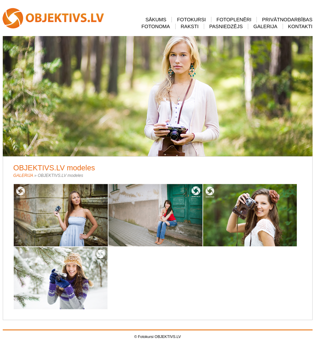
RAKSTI (190, 26)
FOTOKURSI (191, 19)
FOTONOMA (155, 26)
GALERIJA (265, 26)
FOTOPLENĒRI (234, 19)
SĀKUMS (155, 19)
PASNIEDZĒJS (226, 26)
